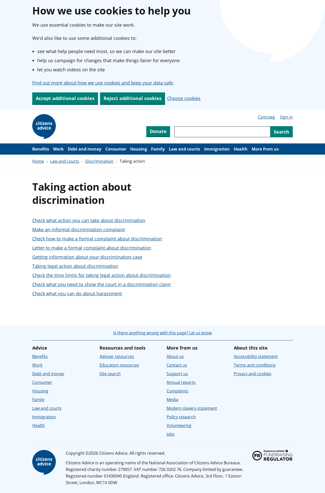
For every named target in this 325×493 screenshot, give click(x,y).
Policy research (181, 417)
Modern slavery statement (192, 408)
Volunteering (179, 425)
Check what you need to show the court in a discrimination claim (101, 284)
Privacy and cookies (252, 373)
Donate (158, 131)
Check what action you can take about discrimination (88, 220)
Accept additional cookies (65, 98)
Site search (110, 373)
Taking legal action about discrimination (75, 266)
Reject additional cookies (132, 98)
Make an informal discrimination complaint (78, 229)
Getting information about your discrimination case (87, 257)
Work (58, 149)
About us (175, 356)
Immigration (217, 149)
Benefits (40, 149)
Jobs (171, 434)
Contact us (177, 365)
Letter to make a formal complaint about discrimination (91, 248)
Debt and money (84, 149)
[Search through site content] (222, 131)
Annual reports (181, 382)
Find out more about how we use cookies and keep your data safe (102, 83)
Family (158, 149)
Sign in (286, 117)
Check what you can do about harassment (77, 293)
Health (241, 149)
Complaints (177, 391)
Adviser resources (117, 356)
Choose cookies (184, 98)
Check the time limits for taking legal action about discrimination (101, 275)
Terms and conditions (255, 365)
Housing (138, 149)
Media (172, 399)
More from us (265, 149)
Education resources (119, 365)
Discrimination (99, 161)
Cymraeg (266, 117)
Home (38, 161)
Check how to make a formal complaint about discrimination (97, 239)
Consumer (115, 149)
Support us (177, 373)
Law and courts (184, 149)
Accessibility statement (256, 356)
